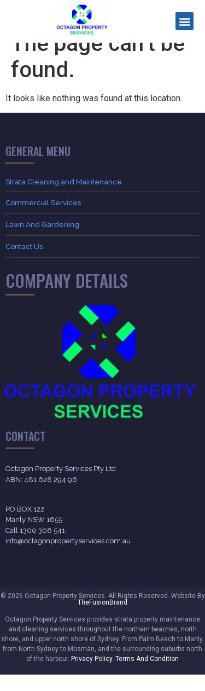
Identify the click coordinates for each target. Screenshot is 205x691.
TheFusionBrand (102, 619)
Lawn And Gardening (42, 241)
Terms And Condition (147, 675)
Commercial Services (43, 219)
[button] (184, 21)
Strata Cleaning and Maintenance (63, 198)
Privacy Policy (91, 675)
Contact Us (24, 263)
